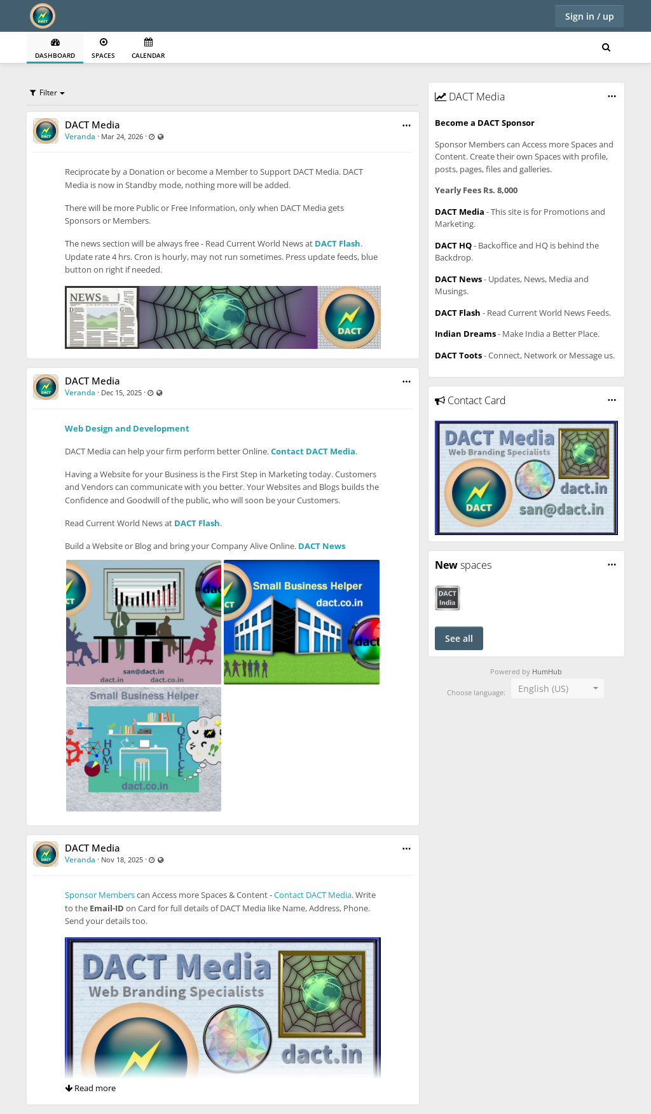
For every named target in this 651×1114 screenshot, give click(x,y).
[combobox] (557, 688)
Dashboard (55, 48)
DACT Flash (337, 243)
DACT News (321, 546)
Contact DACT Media (313, 451)
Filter (43, 92)
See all (459, 638)
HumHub (547, 671)
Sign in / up (589, 16)
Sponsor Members (100, 894)
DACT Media (92, 124)
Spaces (103, 48)
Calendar (148, 48)
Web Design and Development (127, 428)
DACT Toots (458, 355)
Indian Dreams (465, 333)
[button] (407, 125)
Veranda (80, 136)
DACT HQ (453, 245)
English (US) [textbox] (543, 689)
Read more (90, 1088)
